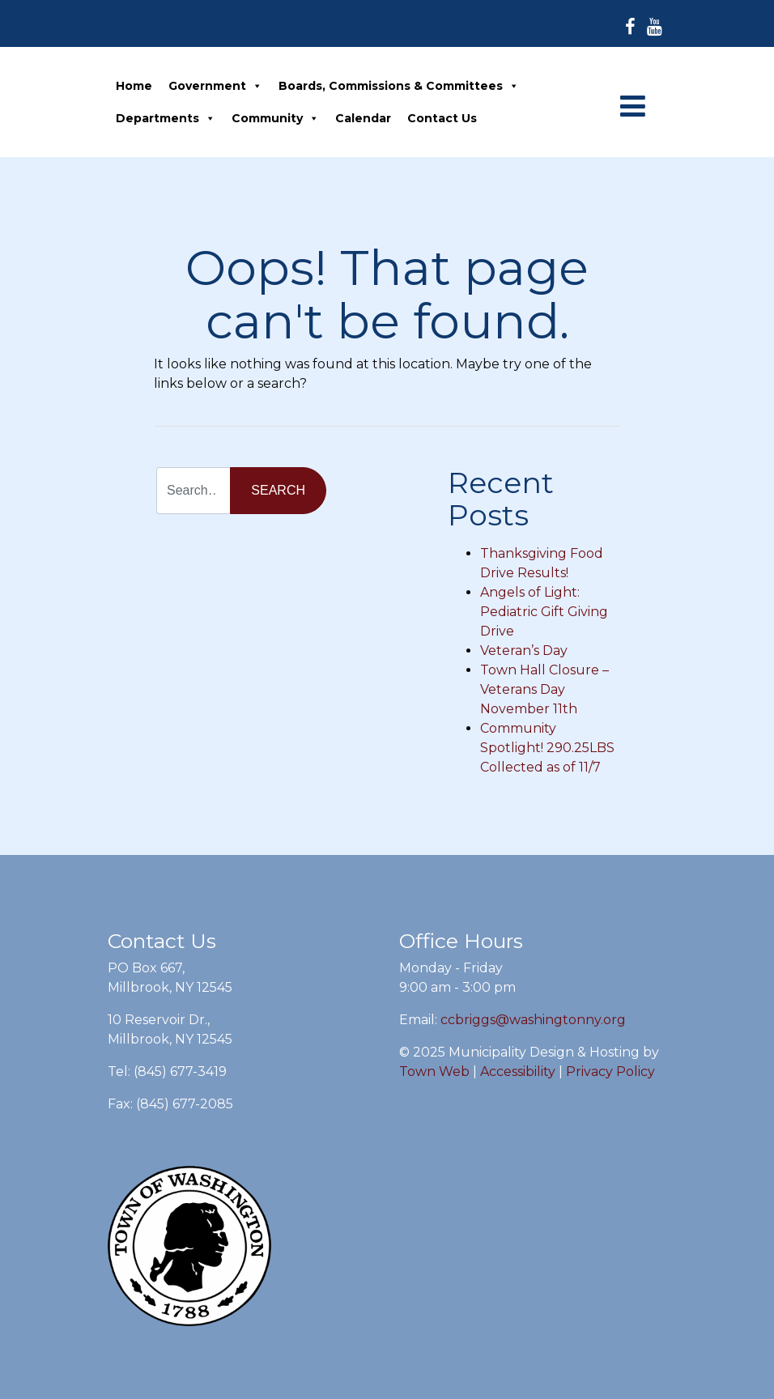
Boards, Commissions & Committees (399, 86)
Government (215, 86)
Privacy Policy (610, 1071)
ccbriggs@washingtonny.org (533, 1019)
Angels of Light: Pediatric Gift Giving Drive (544, 612)
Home (134, 86)
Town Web (434, 1071)
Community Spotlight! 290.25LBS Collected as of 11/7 (547, 748)
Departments (165, 118)
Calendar (363, 118)
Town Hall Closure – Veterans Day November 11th (544, 689)
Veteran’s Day (524, 650)
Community (275, 118)
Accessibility (517, 1071)
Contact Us (442, 118)
